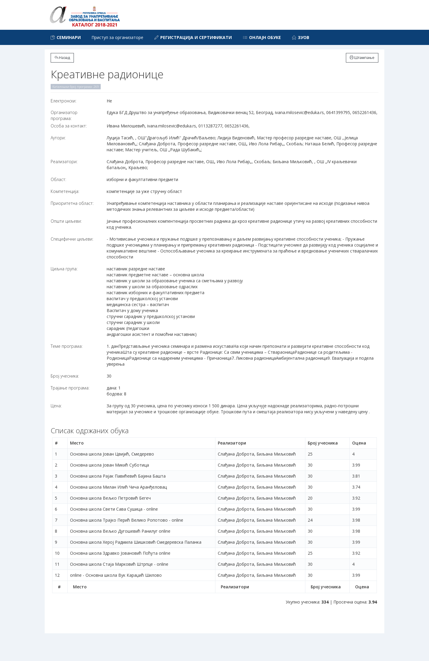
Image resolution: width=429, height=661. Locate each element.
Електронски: (63, 101)
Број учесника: (65, 376)
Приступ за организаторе (117, 37)
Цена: (56, 406)
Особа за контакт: (69, 126)
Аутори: (58, 138)
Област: (58, 179)
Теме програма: (67, 346)
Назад (62, 57)
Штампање (362, 57)
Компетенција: (65, 191)
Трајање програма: (70, 388)
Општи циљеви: (66, 221)
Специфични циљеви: (72, 239)
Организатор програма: (64, 115)
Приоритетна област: (72, 203)
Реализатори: (64, 161)
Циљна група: (64, 269)
